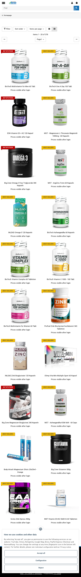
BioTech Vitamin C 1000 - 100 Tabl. (61, 279)
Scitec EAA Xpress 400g (20, 519)
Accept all (41, 553)
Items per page (36, 29)
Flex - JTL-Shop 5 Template (31, 574)
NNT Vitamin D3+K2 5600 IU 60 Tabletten (60, 519)
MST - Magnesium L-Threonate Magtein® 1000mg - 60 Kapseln (60, 134)
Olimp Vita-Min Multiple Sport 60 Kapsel (61, 376)
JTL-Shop (57, 574)
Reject (41, 568)
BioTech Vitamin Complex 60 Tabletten (20, 279)
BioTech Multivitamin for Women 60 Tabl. (20, 326)
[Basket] (76, 3)
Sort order (19, 29)
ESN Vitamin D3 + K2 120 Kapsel (20, 133)
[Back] (4, 39)
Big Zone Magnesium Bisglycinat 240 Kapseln (20, 423)
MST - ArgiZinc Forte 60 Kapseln (61, 183)
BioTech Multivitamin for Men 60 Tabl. (20, 86)
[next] (76, 39)
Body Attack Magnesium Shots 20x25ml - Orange (20, 470)
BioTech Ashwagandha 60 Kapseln (60, 233)
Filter (7, 29)
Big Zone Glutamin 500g (60, 469)
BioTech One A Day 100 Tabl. (60, 86)
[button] (72, 3)
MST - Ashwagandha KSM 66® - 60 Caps (61, 423)
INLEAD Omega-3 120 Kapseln (20, 233)
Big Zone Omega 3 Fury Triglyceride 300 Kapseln (20, 184)
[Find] (38, 8)
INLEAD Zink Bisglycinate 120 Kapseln (20, 376)
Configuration (41, 561)
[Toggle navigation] (3, 2)
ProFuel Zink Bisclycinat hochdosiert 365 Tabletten (60, 327)
